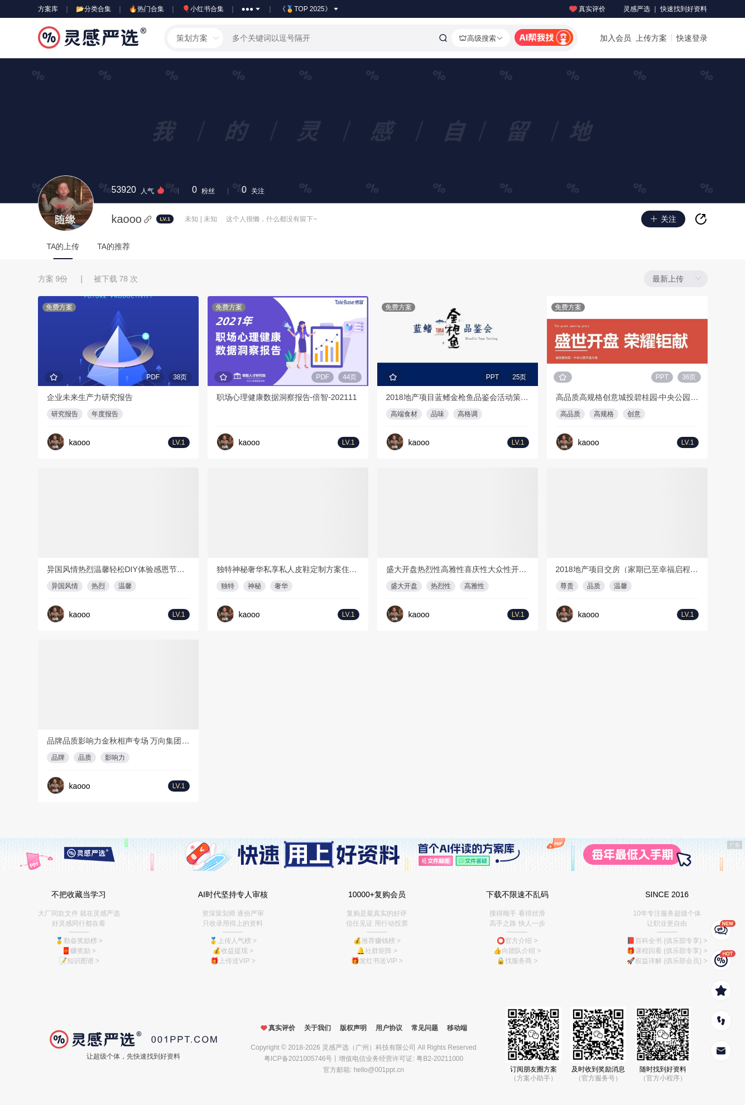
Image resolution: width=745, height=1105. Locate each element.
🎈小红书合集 (203, 9)
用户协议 (389, 1028)
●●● (252, 9)
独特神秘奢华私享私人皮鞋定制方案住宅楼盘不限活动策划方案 (288, 569)
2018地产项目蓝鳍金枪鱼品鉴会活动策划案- (457, 397)
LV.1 (165, 219)
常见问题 (424, 1028)
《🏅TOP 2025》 (309, 9)
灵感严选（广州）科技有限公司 (369, 1047)
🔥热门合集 (146, 9)
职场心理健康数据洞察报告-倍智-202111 (287, 397)
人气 (139, 189)
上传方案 (651, 38)
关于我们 (317, 1028)
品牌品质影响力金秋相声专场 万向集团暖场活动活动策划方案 (118, 741)
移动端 (457, 1028)
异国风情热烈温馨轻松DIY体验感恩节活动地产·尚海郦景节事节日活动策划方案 (118, 569)
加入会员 (615, 38)
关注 (253, 189)
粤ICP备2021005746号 (298, 1059)
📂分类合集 (93, 9)
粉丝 (203, 189)
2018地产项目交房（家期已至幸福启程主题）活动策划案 (627, 569)
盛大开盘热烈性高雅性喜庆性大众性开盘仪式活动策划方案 (457, 569)
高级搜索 (480, 38)
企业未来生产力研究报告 (90, 397)
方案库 (48, 9)
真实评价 (586, 9)
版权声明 (353, 1028)
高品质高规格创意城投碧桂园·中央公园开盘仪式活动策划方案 (627, 397)
